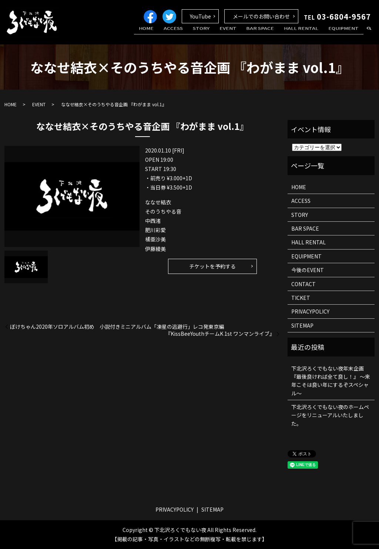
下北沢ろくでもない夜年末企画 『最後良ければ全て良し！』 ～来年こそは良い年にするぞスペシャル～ (330, 381)
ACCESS (193, 34)
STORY (217, 34)
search (369, 34)
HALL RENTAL (306, 34)
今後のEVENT (307, 270)
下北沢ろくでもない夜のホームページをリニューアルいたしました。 (330, 415)
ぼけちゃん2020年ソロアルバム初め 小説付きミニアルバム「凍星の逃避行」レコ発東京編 (117, 326)
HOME (170, 34)
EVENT (240, 34)
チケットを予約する (212, 266)
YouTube (200, 16)
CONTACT (303, 284)
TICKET (300, 297)
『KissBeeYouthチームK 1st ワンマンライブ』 (220, 333)
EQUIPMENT (345, 34)
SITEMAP (302, 325)
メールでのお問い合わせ (261, 16)
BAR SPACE (269, 34)
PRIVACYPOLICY (310, 311)
